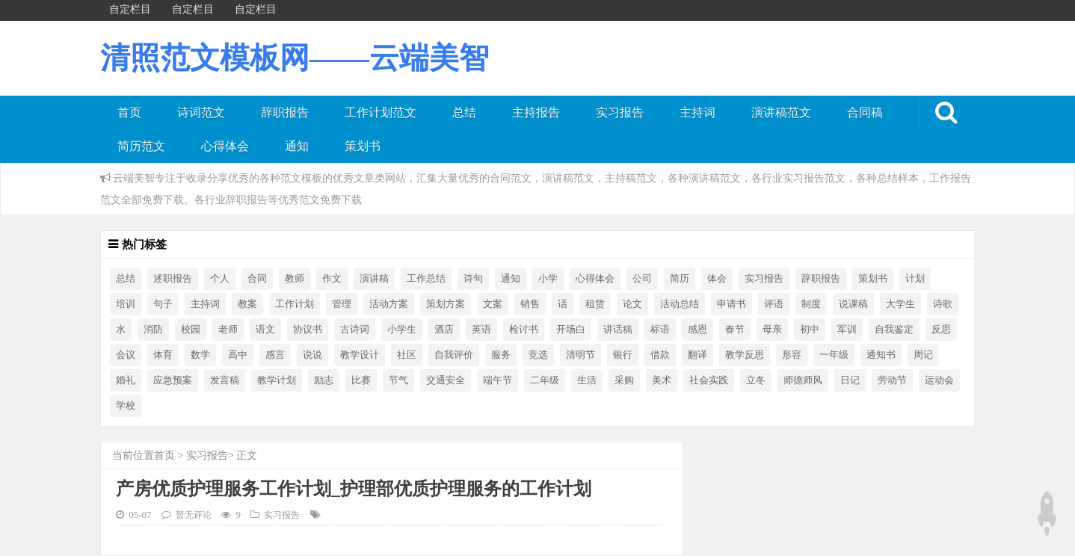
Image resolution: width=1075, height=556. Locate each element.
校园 (190, 329)
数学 (200, 355)
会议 (125, 355)
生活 (587, 380)
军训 (847, 329)
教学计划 (276, 380)
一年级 (833, 355)
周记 (923, 355)
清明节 (580, 355)
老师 (228, 329)
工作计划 (294, 304)
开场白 (570, 329)
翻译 (697, 355)
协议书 (307, 329)
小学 (548, 279)
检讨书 (523, 329)
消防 (153, 329)
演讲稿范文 (781, 112)
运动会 (939, 380)
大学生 (900, 304)
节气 (398, 380)
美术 (661, 380)
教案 (247, 304)
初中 (809, 329)
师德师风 (802, 380)
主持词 (697, 112)
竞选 (538, 355)
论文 (632, 304)
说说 (312, 355)
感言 (275, 355)
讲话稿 (617, 329)
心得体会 (225, 146)
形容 (791, 355)
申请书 (731, 304)
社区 (406, 355)
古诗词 (354, 329)
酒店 (444, 329)
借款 (660, 355)
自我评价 (453, 355)
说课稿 (853, 304)
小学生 (401, 329)
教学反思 (744, 355)
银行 (622, 355)
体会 (717, 279)
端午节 (497, 380)
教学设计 (359, 355)
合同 (257, 279)
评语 (773, 304)
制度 (811, 304)
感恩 (697, 329)
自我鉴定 (894, 329)
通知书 (881, 355)
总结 (464, 112)
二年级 (544, 380)
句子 (163, 304)
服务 (501, 355)
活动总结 (679, 304)
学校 (125, 406)
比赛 (361, 380)
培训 (125, 304)
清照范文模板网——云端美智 (294, 58)
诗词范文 (201, 112)
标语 (660, 329)
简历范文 (141, 146)
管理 (341, 304)
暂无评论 (194, 515)
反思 (941, 329)
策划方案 (445, 304)
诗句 (473, 279)
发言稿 (224, 380)
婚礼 (125, 380)
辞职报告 (285, 112)
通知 (297, 146)
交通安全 (445, 380)
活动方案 (388, 304)
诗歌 (942, 304)
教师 (294, 279)
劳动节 (892, 380)
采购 (624, 380)
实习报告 (620, 112)
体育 (163, 355)
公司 (642, 279)
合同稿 (865, 112)
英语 (481, 329)
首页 (129, 112)
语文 (265, 329)
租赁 (595, 304)
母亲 (772, 329)
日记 (850, 380)
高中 (237, 355)
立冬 (756, 380)
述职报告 (172, 279)
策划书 (363, 146)
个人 (220, 279)
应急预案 (172, 380)
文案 (492, 304)
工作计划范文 (380, 112)
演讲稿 (374, 279)
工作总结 (426, 279)
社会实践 (708, 380)
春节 (735, 329)
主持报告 (536, 112)
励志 (323, 380)
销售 (530, 304)
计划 (915, 279)
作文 (332, 279)
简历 (679, 279)
